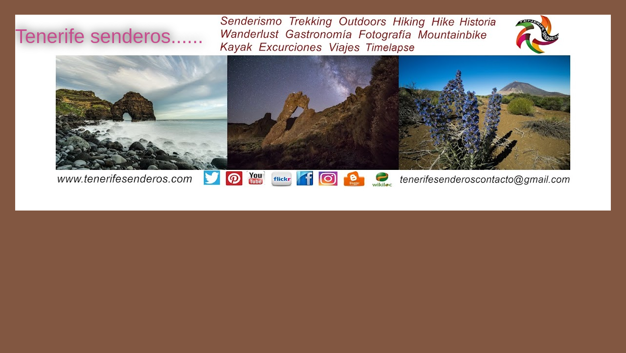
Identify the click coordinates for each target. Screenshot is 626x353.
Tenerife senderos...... (109, 36)
